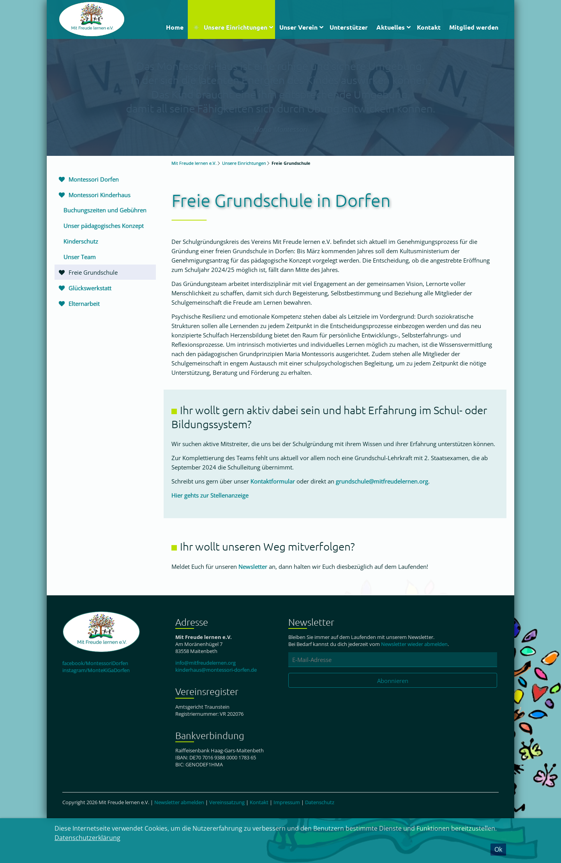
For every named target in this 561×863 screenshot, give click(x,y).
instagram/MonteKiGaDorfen (96, 670)
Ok (498, 849)
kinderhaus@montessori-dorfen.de (216, 669)
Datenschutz (319, 802)
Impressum (286, 802)
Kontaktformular (273, 481)
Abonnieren (392, 681)
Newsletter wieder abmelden (414, 644)
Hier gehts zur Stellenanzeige (210, 495)
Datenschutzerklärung (87, 837)
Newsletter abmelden (179, 802)
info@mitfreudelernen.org (205, 662)
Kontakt (259, 802)
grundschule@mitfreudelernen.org (382, 481)
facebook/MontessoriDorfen (95, 663)
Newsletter (252, 566)
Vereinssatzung (227, 802)
